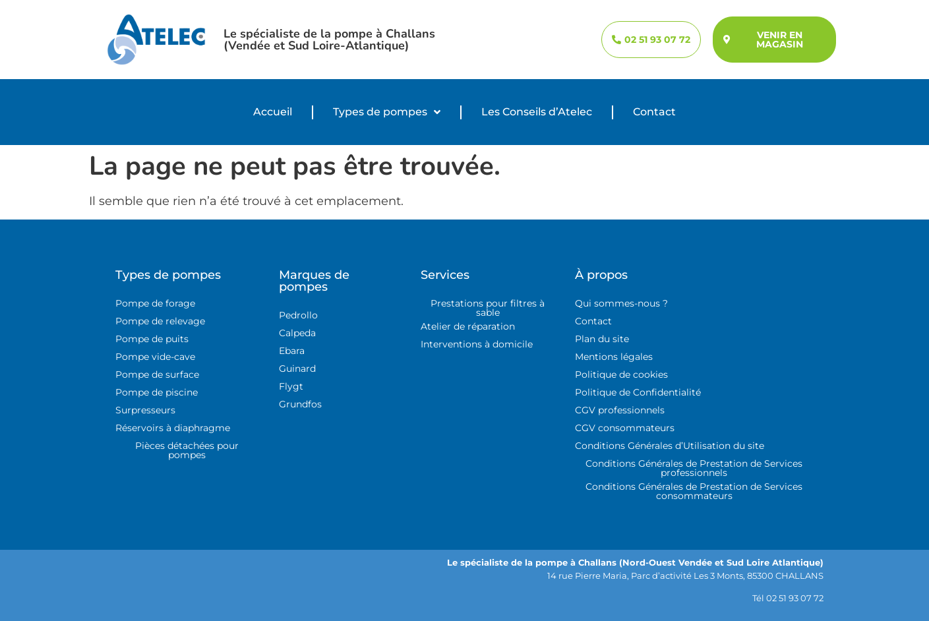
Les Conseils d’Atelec (536, 111)
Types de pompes (386, 112)
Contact (654, 111)
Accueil (272, 111)
